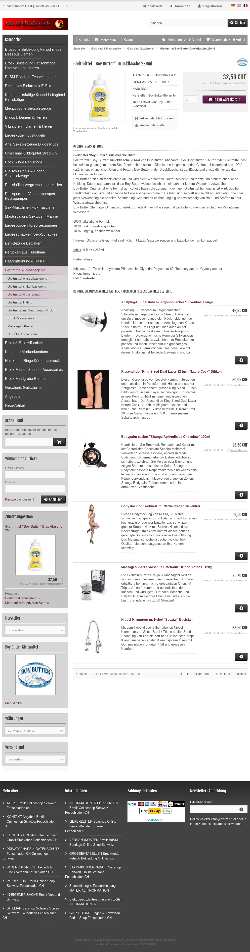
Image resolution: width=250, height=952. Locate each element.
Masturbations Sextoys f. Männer (32, 216)
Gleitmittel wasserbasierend (27, 278)
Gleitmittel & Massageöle (25, 270)
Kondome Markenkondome (27, 352)
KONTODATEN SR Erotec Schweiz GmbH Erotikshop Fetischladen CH (30, 837)
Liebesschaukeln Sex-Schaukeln (31, 234)
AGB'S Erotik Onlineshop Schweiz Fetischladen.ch (29, 805)
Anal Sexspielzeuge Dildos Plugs (31, 144)
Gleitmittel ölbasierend (23, 294)
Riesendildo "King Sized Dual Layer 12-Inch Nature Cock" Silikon (171, 371)
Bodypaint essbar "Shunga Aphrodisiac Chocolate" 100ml (165, 437)
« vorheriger (203, 674)
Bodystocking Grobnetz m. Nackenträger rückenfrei (160, 506)
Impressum (105, 40)
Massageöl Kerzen (20, 326)
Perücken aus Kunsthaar (25, 252)
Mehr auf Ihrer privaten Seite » (27, 603)
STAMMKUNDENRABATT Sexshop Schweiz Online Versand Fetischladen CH (93, 872)
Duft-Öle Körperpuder (22, 334)
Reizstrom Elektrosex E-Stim (28, 86)
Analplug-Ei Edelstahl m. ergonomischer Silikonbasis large (167, 302)
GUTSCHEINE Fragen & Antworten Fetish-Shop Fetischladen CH (92, 915)
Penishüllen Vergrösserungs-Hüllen (33, 185)
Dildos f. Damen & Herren (26, 117)
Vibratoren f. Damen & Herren (29, 126)
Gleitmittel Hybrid (19, 302)
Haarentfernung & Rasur (24, 261)
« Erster (185, 674)
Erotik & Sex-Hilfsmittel (23, 343)
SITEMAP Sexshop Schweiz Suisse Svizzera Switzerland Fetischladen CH (30, 913)
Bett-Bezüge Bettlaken (23, 243)
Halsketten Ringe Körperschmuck (32, 360)
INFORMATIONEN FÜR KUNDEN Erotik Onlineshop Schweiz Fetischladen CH (91, 807)
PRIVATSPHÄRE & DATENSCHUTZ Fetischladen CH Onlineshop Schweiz (30, 853)
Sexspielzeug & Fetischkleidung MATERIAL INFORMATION (90, 887)
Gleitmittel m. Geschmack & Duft (31, 310)
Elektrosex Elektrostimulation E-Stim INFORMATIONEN (94, 901)
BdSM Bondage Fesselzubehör (30, 77)
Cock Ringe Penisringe (23, 162)
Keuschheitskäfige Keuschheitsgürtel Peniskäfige (35, 97)
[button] (35, 630)
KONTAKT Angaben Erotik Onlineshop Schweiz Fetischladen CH (28, 821)
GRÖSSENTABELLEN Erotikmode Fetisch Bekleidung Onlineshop (92, 855)
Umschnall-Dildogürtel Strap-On (31, 153)
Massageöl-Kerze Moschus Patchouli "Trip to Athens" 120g (166, 567)
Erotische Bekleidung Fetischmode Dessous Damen (33, 51)
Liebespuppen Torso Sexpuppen (31, 225)
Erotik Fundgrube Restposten (28, 378)
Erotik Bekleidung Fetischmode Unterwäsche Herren (30, 65)
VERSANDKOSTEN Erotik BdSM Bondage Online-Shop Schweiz (91, 842)
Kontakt (83, 40)
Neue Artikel (15, 405)
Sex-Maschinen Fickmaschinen (30, 207)
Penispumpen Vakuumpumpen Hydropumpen (30, 196)
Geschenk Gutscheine (23, 387)
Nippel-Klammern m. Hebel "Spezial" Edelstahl (157, 619)
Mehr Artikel (13, 703)
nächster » (223, 674)
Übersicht (81, 674)
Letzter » (240, 674)
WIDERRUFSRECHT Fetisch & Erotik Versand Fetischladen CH (27, 869)
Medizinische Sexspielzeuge (28, 108)
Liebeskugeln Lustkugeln (25, 135)
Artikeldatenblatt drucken (157, 118)
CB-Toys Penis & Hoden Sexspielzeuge (24, 173)
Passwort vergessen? (19, 499)
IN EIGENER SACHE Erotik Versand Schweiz (31, 896)
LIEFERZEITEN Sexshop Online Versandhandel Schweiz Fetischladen (90, 826)
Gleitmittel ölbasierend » (22, 598)
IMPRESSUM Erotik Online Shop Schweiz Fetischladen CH (28, 883)
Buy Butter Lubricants (162, 160)
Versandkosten (237, 83)
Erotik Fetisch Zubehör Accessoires (34, 369)
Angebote (12, 396)
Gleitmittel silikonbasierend (26, 286)
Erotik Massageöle (20, 318)
